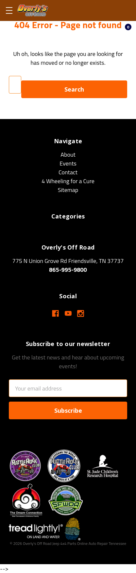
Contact (68, 172)
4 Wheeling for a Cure (68, 181)
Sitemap (68, 189)
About (68, 154)
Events (68, 163)
